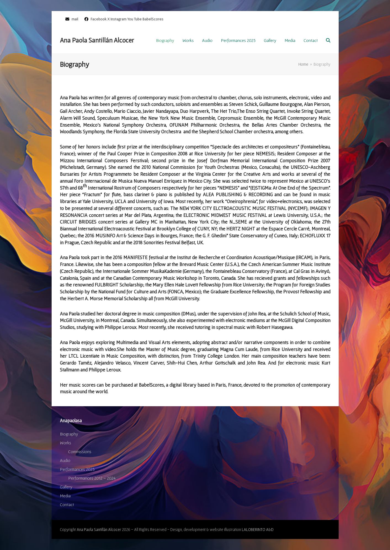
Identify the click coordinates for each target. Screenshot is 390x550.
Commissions (79, 451)
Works (65, 442)
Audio (65, 460)
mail (74, 19)
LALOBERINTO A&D (258, 529)
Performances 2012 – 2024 (92, 477)
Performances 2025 (77, 469)
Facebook (98, 19)
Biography (69, 433)
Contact (67, 504)
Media (65, 495)
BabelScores (152, 19)
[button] (328, 40)
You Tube (134, 19)
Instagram (118, 19)
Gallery (66, 486)
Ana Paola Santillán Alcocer (97, 40)
